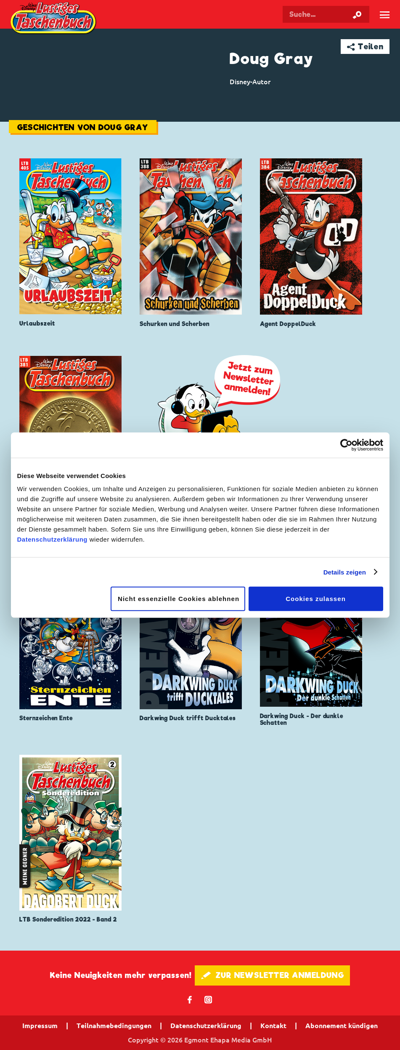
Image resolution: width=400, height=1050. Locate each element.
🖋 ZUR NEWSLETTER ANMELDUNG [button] (272, 975)
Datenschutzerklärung (52, 539)
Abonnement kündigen (341, 1025)
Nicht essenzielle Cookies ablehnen (178, 598)
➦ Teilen (365, 46)
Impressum (40, 1025)
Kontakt (273, 1025)
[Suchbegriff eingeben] (326, 14)
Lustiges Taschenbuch (54, 19)
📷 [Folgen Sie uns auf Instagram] (208, 999)
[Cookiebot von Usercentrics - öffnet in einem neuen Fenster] (346, 444)
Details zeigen (344, 571)
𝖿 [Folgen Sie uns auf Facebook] (190, 999)
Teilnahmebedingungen (114, 1025)
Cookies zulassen (316, 598)
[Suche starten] (357, 14)
